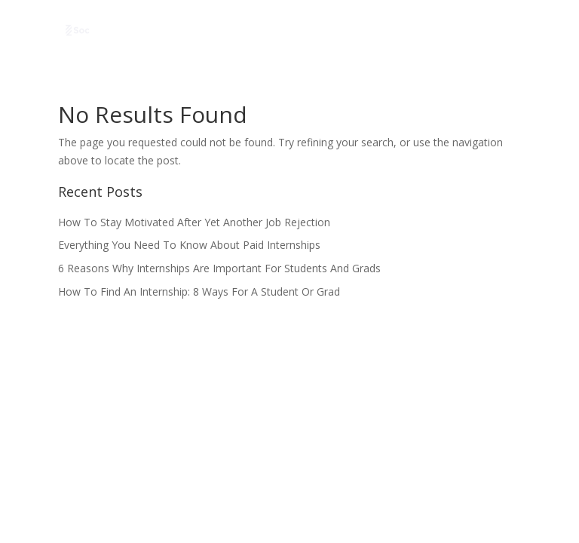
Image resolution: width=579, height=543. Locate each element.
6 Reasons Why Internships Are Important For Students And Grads (219, 268)
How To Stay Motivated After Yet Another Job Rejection (194, 222)
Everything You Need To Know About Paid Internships (189, 245)
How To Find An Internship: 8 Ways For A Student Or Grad (199, 291)
